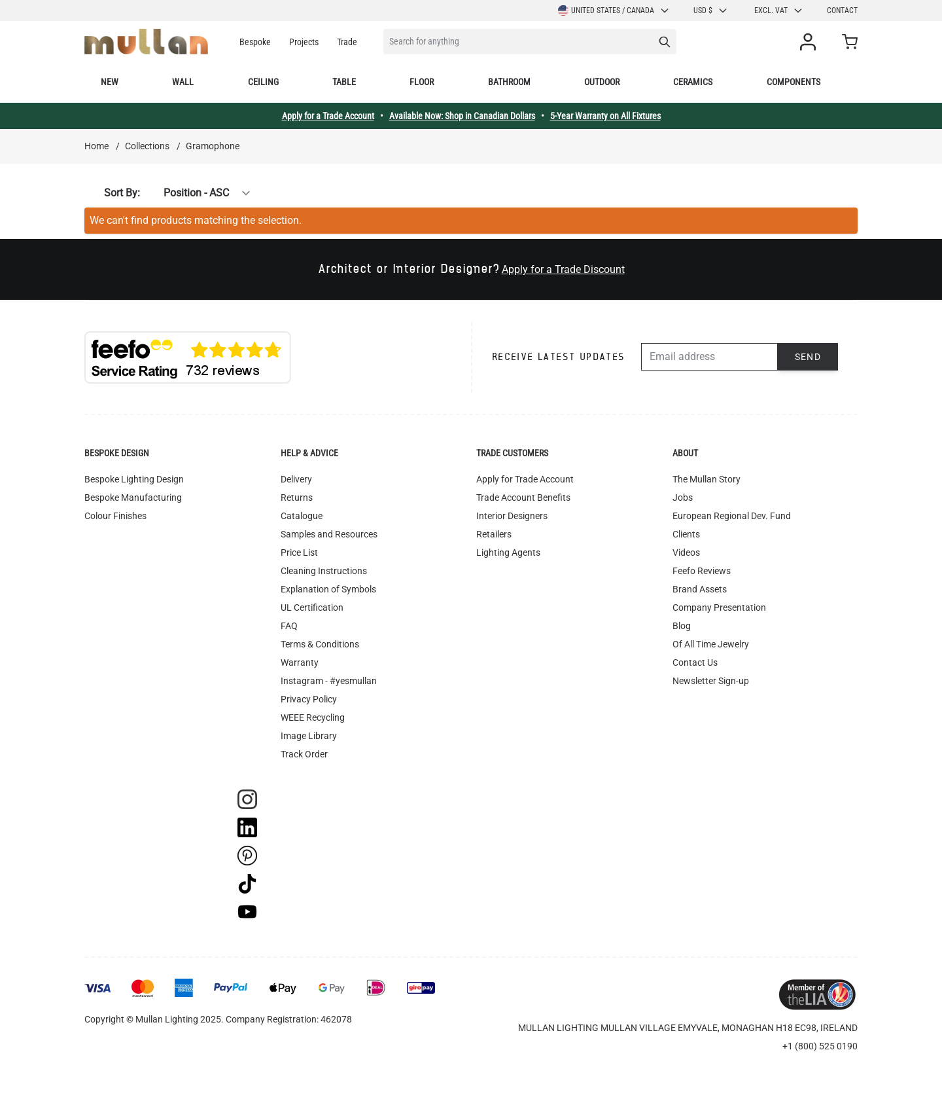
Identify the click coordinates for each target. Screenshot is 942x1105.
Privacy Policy (309, 699)
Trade (347, 42)
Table (344, 82)
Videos (686, 552)
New (109, 82)
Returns (297, 497)
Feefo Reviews (701, 571)
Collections (147, 146)
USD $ (710, 10)
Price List (299, 552)
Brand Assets (699, 589)
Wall (183, 82)
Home (96, 146)
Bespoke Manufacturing (133, 497)
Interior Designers (512, 516)
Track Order (304, 754)
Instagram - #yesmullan (329, 681)
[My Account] (810, 41)
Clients (686, 534)
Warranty (300, 662)
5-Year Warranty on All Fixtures (605, 116)
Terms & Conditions (320, 644)
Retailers (494, 534)
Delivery (296, 479)
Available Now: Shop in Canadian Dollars (462, 116)
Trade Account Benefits (523, 497)
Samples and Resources (329, 534)
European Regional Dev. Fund (731, 516)
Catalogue (302, 516)
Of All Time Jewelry (710, 644)
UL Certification (312, 607)
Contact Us (695, 662)
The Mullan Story (706, 479)
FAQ (289, 626)
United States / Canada (614, 10)
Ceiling (263, 82)
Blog (681, 626)
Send (808, 357)
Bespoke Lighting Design (134, 479)
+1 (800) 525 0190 (820, 1046)
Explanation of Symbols (328, 589)
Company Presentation (719, 607)
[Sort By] (199, 193)
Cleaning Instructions (324, 571)
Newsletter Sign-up (710, 681)
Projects (304, 42)
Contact (842, 10)
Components (793, 82)
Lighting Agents (508, 552)
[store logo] (146, 41)
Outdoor (601, 82)
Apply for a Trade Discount (563, 269)
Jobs (682, 497)
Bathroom (509, 82)
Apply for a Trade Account (328, 116)
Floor (422, 82)
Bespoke (255, 42)
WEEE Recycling (313, 717)
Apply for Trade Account (525, 479)
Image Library (309, 736)
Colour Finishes (115, 516)
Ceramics (692, 82)
